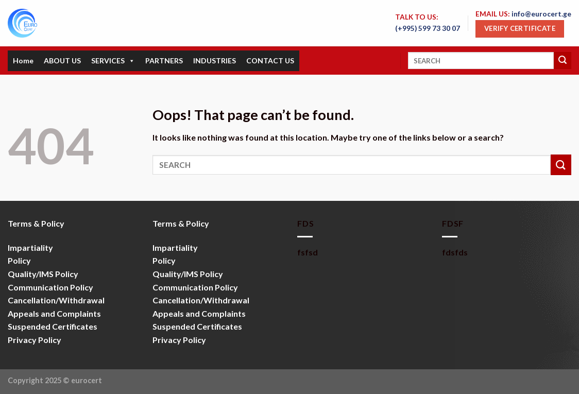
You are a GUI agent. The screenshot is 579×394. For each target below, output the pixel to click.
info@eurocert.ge (541, 14)
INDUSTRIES (214, 60)
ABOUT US (62, 60)
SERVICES (113, 60)
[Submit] (562, 61)
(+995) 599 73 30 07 (427, 28)
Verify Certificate (519, 28)
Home (23, 60)
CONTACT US (270, 60)
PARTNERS (164, 60)
